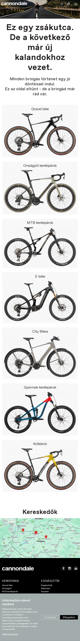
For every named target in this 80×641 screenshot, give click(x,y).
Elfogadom (69, 617)
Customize (50, 617)
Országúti (7, 588)
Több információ (10, 634)
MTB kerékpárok (40, 223)
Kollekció (40, 444)
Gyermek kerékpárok (40, 387)
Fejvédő (45, 591)
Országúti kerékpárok (40, 166)
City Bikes (40, 331)
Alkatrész (45, 588)
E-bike (40, 276)
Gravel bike (40, 109)
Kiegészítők (46, 585)
